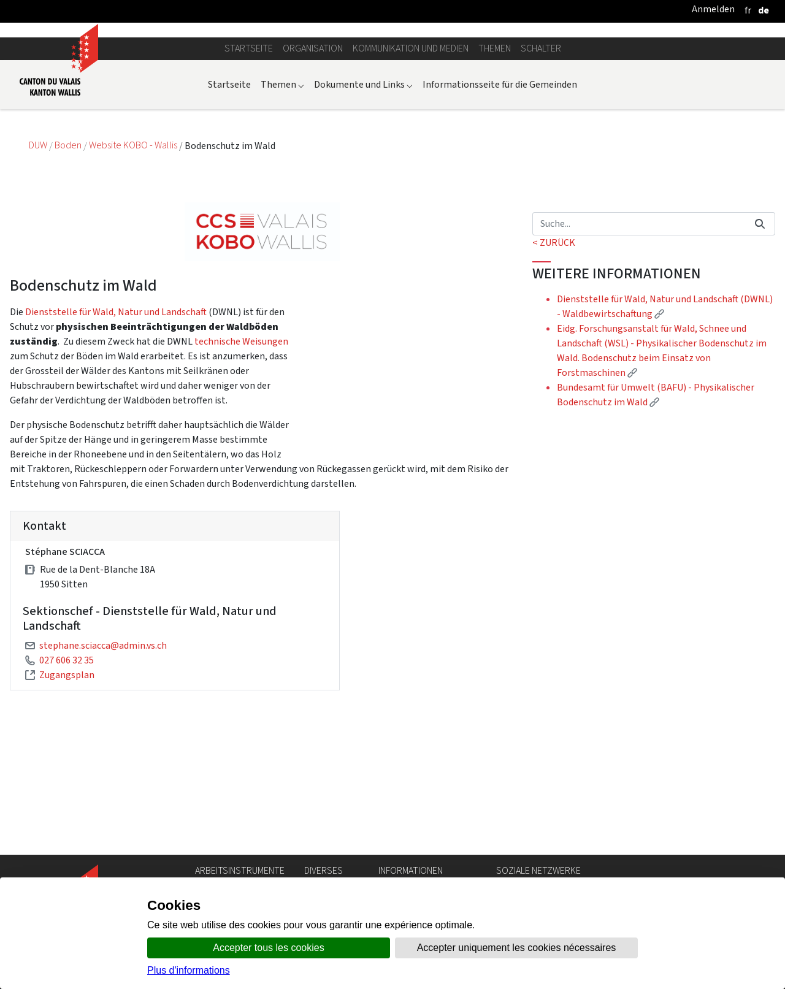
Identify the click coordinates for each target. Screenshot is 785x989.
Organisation (313, 178)
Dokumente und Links (363, 214)
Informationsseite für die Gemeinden (500, 214)
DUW (39, 275)
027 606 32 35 (66, 790)
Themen (494, 178)
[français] (748, 10)
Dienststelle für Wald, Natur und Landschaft (116, 441)
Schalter (541, 178)
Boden (69, 275)
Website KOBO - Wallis (134, 275)
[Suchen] (638, 353)
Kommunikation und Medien (411, 178)
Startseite (248, 178)
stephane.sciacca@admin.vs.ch (103, 775)
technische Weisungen (241, 471)
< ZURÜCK (553, 372)
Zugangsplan (66, 804)
